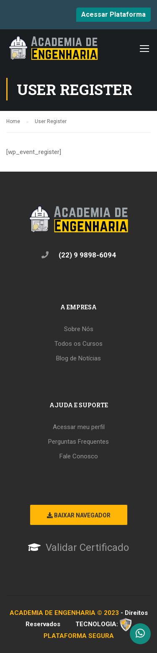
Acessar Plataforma (113, 14)
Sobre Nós (78, 329)
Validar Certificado (87, 547)
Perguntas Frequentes (78, 441)
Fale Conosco (78, 456)
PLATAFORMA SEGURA (79, 636)
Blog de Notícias (78, 358)
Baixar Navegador (79, 515)
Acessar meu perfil (79, 427)
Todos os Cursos (78, 343)
